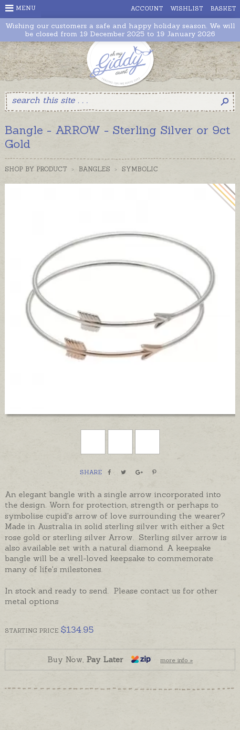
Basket (223, 8)
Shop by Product (36, 169)
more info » (176, 660)
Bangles (94, 169)
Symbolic (140, 169)
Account (147, 8)
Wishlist (186, 8)
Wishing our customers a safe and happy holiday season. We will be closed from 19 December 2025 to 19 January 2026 (120, 30)
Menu (20, 8)
